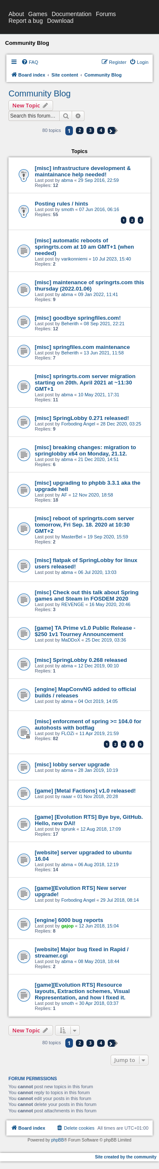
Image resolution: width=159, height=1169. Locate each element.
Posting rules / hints (61, 203)
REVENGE (72, 604)
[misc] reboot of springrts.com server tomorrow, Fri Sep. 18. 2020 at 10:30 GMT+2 (84, 524)
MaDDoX (70, 639)
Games (37, 14)
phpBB (57, 1140)
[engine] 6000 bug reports (69, 920)
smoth (67, 209)
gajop (67, 925)
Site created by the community (125, 1157)
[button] (112, 130)
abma (67, 180)
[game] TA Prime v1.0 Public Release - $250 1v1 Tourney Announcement (85, 631)
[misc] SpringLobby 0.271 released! (82, 418)
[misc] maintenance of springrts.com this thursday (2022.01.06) (89, 285)
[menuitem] (29, 62)
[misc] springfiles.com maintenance (82, 347)
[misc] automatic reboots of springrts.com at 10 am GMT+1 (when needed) (84, 246)
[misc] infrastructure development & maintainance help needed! (83, 171)
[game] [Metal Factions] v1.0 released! (85, 791)
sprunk (68, 828)
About (16, 14)
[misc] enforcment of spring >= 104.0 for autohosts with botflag (88, 724)
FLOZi (67, 733)
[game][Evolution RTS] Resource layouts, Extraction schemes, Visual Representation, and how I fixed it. (82, 991)
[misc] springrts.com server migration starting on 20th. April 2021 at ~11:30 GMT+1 (85, 382)
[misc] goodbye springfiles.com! (78, 318)
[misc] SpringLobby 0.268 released (81, 660)
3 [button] (90, 130)
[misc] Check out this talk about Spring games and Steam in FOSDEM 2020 (87, 595)
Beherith (69, 323)
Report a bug (25, 20)
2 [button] (79, 130)
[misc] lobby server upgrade (72, 764)
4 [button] (101, 130)
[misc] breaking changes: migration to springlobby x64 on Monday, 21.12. (85, 450)
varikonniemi (74, 258)
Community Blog (39, 93)
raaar (66, 796)
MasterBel (71, 536)
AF (64, 494)
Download (60, 20)
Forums (106, 14)
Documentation (72, 14)
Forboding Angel (78, 423)
